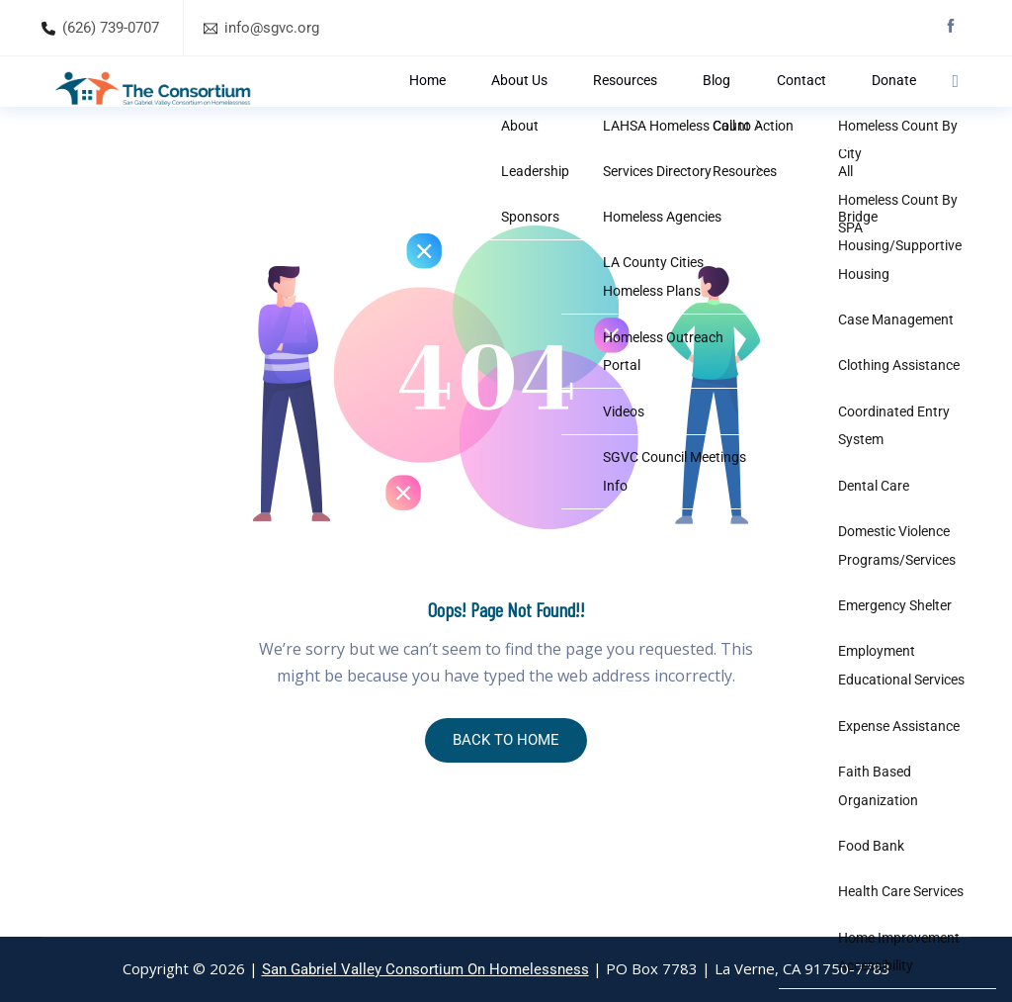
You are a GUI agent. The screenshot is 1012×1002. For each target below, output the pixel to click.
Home (561, 104)
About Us (623, 104)
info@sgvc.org (271, 28)
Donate (876, 104)
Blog (760, 104)
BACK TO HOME (506, 789)
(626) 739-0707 (110, 28)
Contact (814, 104)
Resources (698, 104)
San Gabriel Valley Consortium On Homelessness (425, 969)
